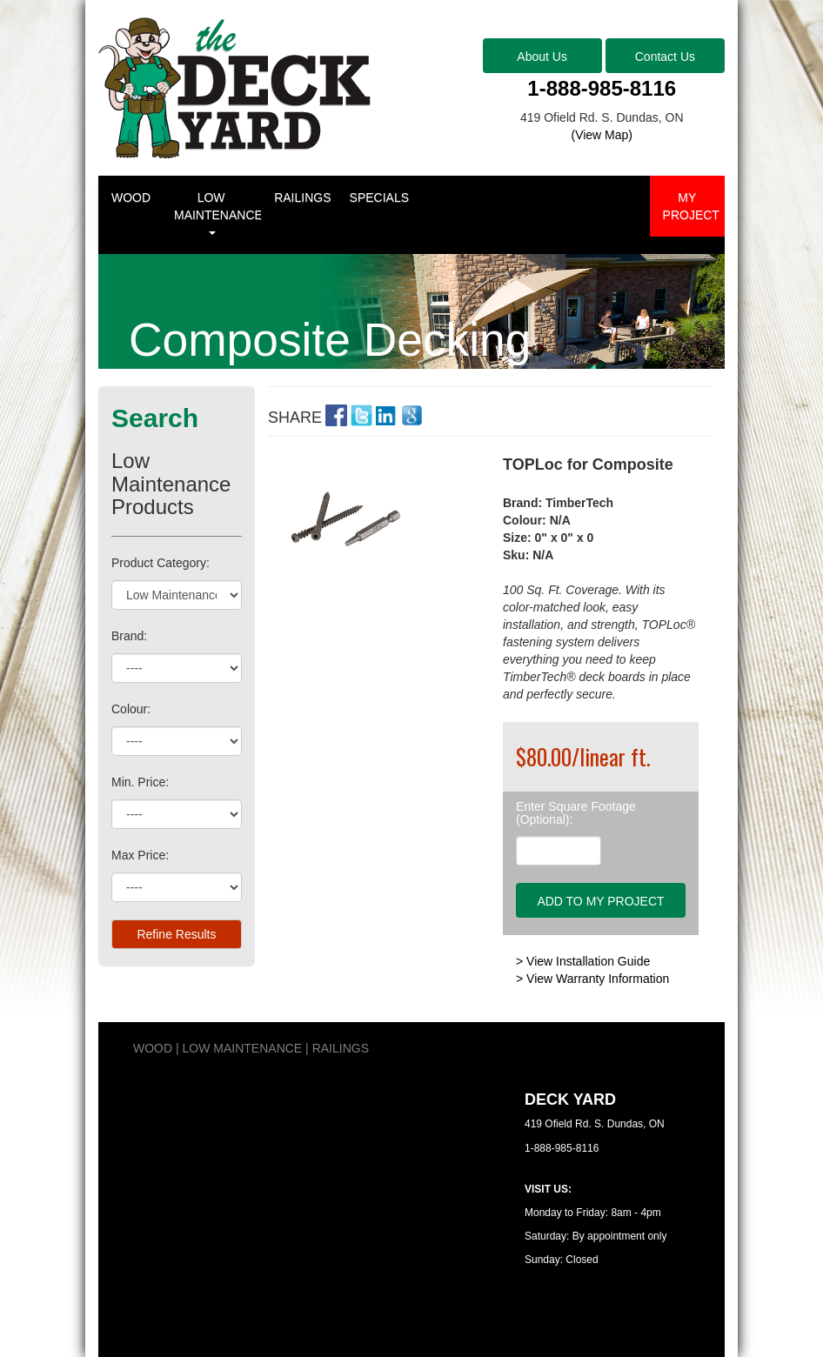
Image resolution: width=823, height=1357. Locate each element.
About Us (542, 57)
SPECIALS (379, 197)
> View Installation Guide (583, 961)
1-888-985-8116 (601, 88)
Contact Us (665, 57)
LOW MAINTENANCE (217, 213)
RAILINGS (302, 197)
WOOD (131, 197)
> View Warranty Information (592, 979)
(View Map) (601, 135)
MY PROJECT (691, 206)
